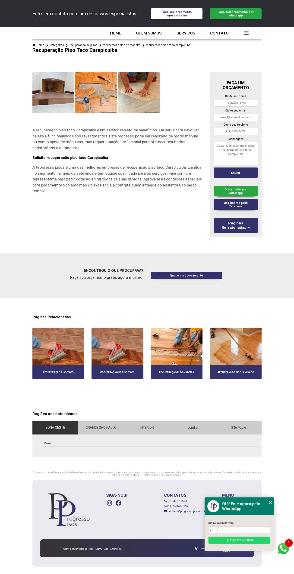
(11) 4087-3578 (175, 501)
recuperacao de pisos (83, 45)
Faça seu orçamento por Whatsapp (236, 13)
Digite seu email (235, 110)
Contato (219, 33)
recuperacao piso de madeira (121, 45)
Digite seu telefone (236, 124)
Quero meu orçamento (186, 275)
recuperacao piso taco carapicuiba (168, 45)
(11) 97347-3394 (176, 506)
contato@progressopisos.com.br (187, 511)
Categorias (57, 45)
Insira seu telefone (221, 523)
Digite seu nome (235, 96)
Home (115, 33)
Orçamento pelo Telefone (236, 204)
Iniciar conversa (239, 540)
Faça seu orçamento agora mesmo (176, 13)
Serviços (186, 33)
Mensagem (235, 139)
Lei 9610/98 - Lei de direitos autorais (162, 475)
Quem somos (149, 33)
